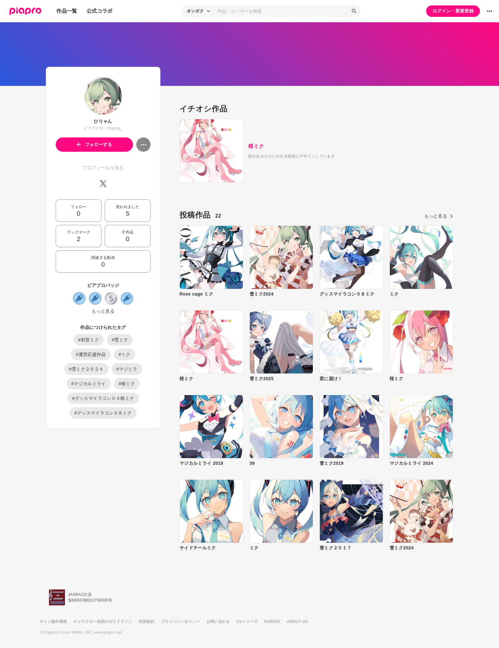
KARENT (272, 621)
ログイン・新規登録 (453, 10)
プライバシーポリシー (180, 621)
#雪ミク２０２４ (86, 369)
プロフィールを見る (102, 167)
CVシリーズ (247, 621)
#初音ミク (88, 339)
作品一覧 (66, 11)
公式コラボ (100, 11)
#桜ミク (127, 383)
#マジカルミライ (88, 383)
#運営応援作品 (91, 354)
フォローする (94, 144)
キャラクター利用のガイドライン (102, 621)
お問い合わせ (218, 621)
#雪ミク (120, 339)
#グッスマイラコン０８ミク (103, 412)
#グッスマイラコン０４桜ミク (103, 398)
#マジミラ (126, 369)
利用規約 (146, 621)
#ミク (124, 354)
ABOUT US (297, 621)
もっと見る (103, 311)
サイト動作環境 (53, 621)
